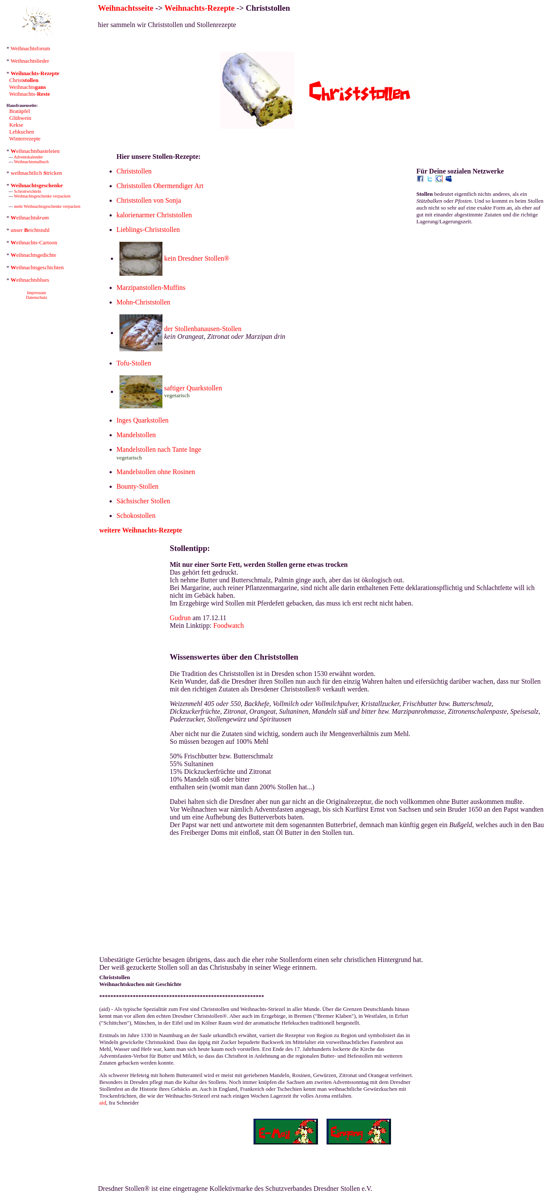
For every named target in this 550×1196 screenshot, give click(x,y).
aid (102, 1102)
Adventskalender (28, 157)
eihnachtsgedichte (33, 255)
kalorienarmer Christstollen (154, 215)
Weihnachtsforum (30, 48)
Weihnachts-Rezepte (200, 7)
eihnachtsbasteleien (35, 151)
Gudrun (180, 617)
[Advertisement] (480, 285)
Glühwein (20, 118)
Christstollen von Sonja (148, 200)
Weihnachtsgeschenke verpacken (42, 196)
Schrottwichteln (27, 191)
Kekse (16, 125)
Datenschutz (36, 297)
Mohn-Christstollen (143, 302)
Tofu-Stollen (133, 363)
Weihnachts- (29, 94)
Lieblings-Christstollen (148, 229)
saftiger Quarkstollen (193, 388)
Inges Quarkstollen (142, 420)
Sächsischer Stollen (143, 501)
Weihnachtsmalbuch (31, 161)
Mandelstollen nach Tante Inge (158, 449)
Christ (24, 80)
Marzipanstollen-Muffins (151, 287)
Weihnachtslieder (30, 61)
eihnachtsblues (30, 280)
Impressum (36, 292)
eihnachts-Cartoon (34, 242)
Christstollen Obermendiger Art (160, 185)
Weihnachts (27, 87)
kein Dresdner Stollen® (196, 258)
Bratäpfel (19, 111)
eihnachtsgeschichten (37, 267)
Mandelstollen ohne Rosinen (155, 471)
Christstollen (134, 171)
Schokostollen (136, 515)
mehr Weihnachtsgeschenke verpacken (47, 206)
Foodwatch (228, 625)
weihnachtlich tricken (36, 173)
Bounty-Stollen (137, 486)
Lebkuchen (21, 131)
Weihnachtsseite (125, 7)
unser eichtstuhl (30, 230)
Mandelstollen (136, 434)
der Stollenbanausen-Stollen (202, 328)
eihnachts (30, 217)
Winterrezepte (24, 138)
